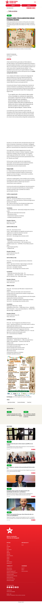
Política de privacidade (11, 591)
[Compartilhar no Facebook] (7, 59)
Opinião (8, 558)
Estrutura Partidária (10, 574)
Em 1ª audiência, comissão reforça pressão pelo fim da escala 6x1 (30, 415)
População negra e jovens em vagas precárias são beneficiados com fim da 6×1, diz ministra (18, 491)
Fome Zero (29, 402)
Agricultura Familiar (11, 402)
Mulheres (8, 552)
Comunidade (24, 565)
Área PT (13, 5)
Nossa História (9, 568)
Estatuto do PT (9, 569)
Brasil (9, 411)
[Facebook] (27, 8)
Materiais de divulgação (13, 538)
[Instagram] (28, 8)
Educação (8, 554)
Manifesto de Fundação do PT (12, 572)
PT (7, 63)
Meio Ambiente (9, 561)
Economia (8, 546)
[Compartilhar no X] (33, 449)
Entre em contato (25, 571)
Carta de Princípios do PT (11, 571)
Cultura (8, 557)
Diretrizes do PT (25, 542)
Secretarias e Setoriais (11, 578)
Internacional (9, 549)
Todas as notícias (12, 11)
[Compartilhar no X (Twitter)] (8, 59)
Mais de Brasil (9, 426)
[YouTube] (31, 8)
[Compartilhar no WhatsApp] (10, 59)
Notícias (8, 542)
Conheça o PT (9, 565)
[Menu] (35, 2)
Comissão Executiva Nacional (12, 575)
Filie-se (28, 5)
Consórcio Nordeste (21, 402)
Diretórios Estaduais (10, 580)
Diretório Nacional (10, 577)
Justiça (8, 560)
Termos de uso (9, 590)
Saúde (8, 551)
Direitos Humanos (10, 555)
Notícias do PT (9, 563)
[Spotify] (34, 8)
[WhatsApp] (33, 8)
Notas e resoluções (12, 536)
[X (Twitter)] (30, 8)
